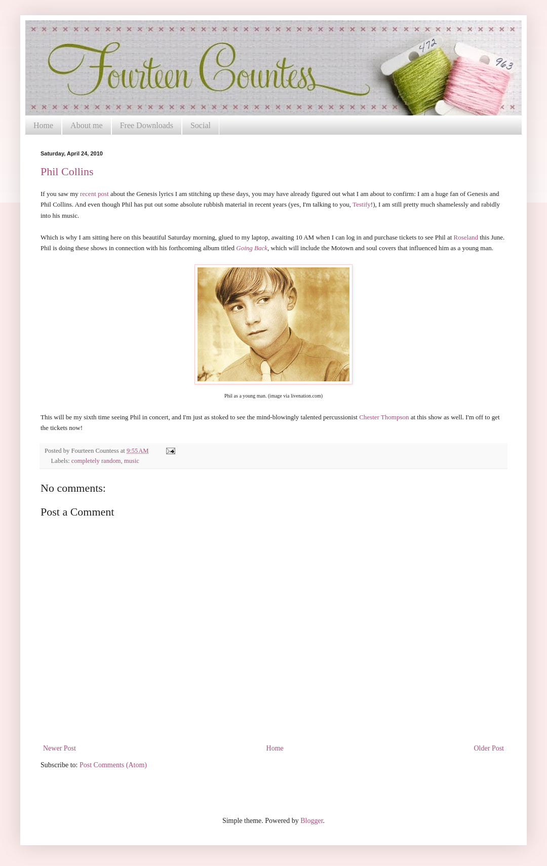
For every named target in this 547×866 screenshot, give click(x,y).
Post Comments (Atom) (113, 765)
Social (200, 125)
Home (43, 125)
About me (86, 125)
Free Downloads (146, 125)
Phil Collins (67, 171)
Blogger (311, 820)
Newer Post (59, 748)
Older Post (489, 748)
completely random (96, 460)
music (131, 460)
